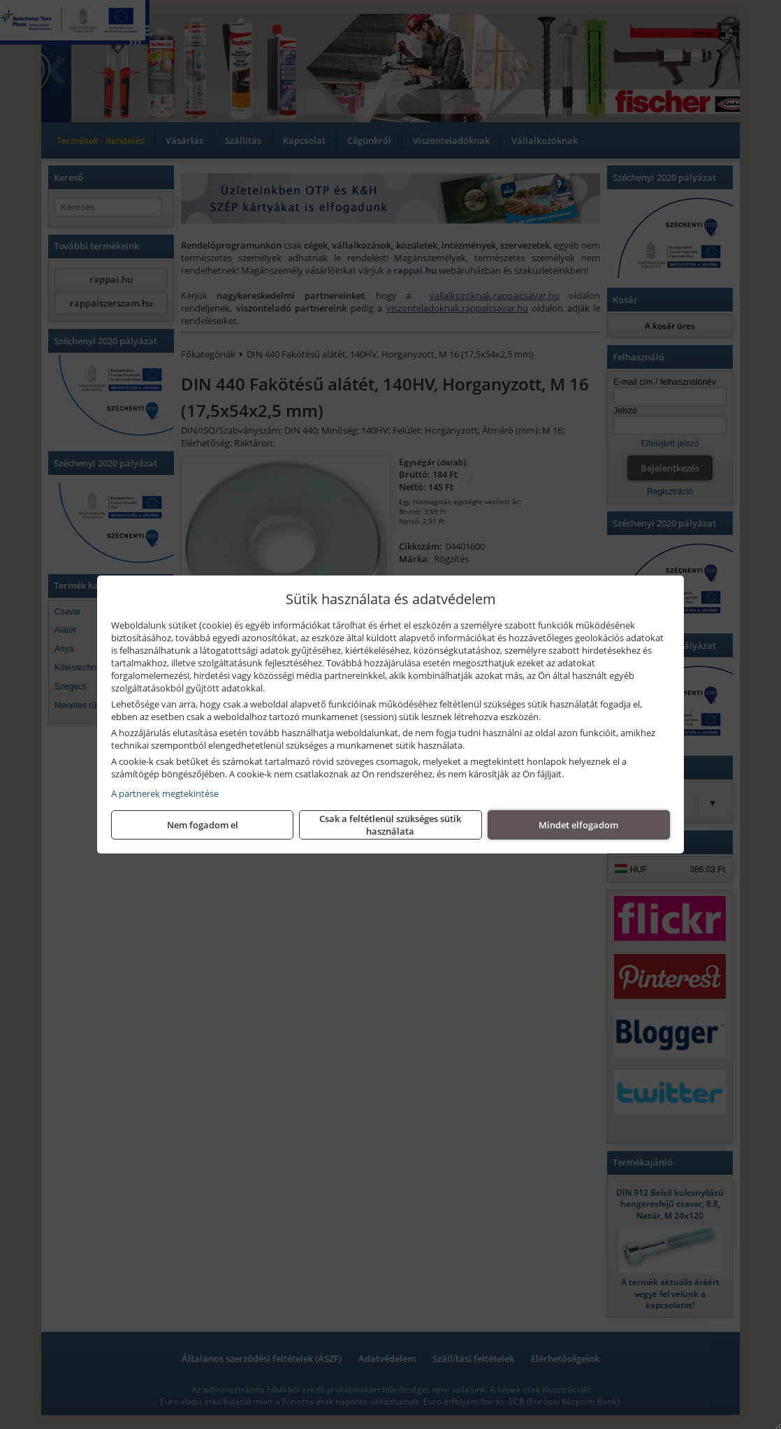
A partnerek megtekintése (165, 793)
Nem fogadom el (202, 825)
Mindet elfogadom (578, 825)
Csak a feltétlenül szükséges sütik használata (390, 824)
